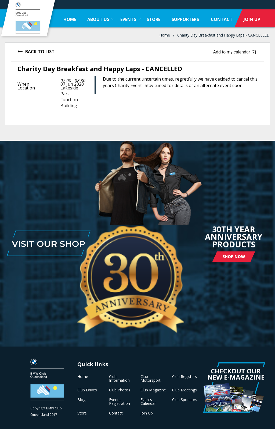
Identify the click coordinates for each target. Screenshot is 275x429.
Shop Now (233, 256)
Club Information (119, 378)
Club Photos (119, 390)
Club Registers (184, 376)
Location (26, 88)
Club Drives (87, 390)
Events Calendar (148, 401)
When (23, 84)
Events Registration (119, 401)
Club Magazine (153, 390)
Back (31, 51)
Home (164, 35)
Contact (116, 413)
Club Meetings (184, 390)
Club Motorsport (150, 378)
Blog (81, 400)
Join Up (146, 413)
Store (82, 413)
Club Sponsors (184, 400)
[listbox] (235, 52)
